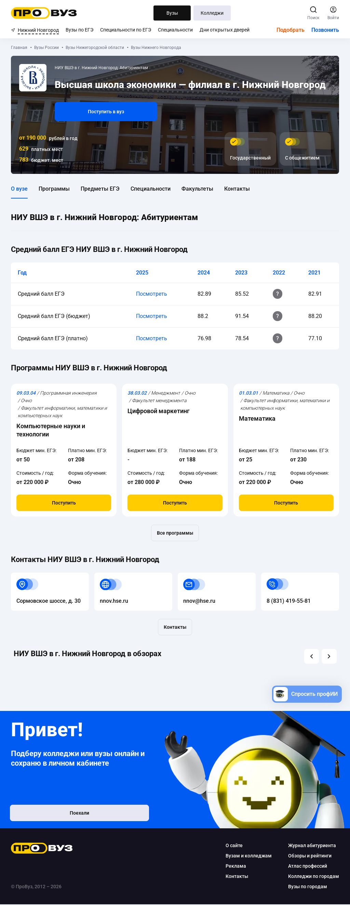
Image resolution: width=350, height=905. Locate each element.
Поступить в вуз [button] (106, 111)
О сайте (234, 846)
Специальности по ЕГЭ (125, 30)
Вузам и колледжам (249, 856)
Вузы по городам (307, 887)
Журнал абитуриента (312, 846)
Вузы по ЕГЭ (79, 30)
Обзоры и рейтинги (310, 856)
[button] (311, 656)
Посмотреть (151, 294)
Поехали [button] (55, 815)
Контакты (237, 189)
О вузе (19, 189)
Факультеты (197, 189)
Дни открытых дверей (225, 30)
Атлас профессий (307, 866)
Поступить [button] (64, 503)
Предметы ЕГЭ (100, 189)
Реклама (236, 866)
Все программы (175, 533)
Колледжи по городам (313, 877)
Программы (54, 189)
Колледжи (212, 13)
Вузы (172, 13)
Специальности (175, 30)
